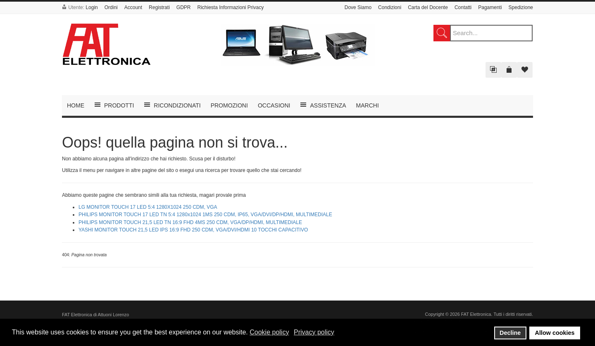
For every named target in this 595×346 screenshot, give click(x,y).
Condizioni (389, 7)
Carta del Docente (428, 7)
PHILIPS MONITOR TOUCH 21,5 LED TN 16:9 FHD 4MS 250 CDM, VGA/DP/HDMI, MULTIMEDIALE (190, 222)
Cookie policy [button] (269, 332)
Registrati (159, 7)
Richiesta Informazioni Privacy (230, 7)
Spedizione (521, 7)
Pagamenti (490, 7)
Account (133, 7)
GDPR (183, 7)
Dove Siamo (358, 7)
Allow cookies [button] (555, 332)
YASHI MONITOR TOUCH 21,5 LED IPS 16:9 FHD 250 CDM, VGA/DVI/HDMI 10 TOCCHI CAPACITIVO (193, 230)
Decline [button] (510, 332)
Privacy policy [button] (314, 332)
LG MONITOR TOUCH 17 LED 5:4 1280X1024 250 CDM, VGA (148, 207)
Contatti (463, 7)
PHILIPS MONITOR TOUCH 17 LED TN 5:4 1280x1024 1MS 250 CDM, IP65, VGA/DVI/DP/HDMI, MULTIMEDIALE (205, 214)
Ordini (111, 7)
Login (92, 7)
